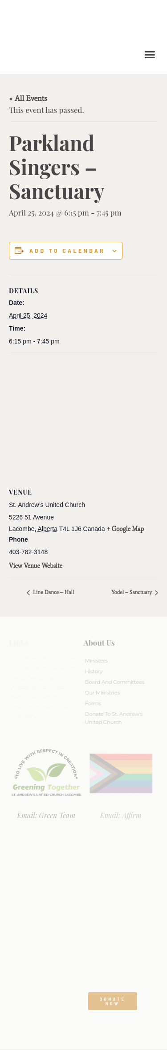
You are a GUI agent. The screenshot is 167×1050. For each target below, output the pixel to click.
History (93, 671)
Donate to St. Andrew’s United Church (114, 718)
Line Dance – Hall (53, 592)
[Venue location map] (83, 417)
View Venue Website (35, 566)
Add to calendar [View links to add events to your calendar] (67, 251)
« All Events (28, 98)
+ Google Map (125, 529)
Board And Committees (115, 682)
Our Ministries (102, 692)
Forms (93, 703)
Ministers (96, 660)
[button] (150, 54)
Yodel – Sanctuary (132, 592)
